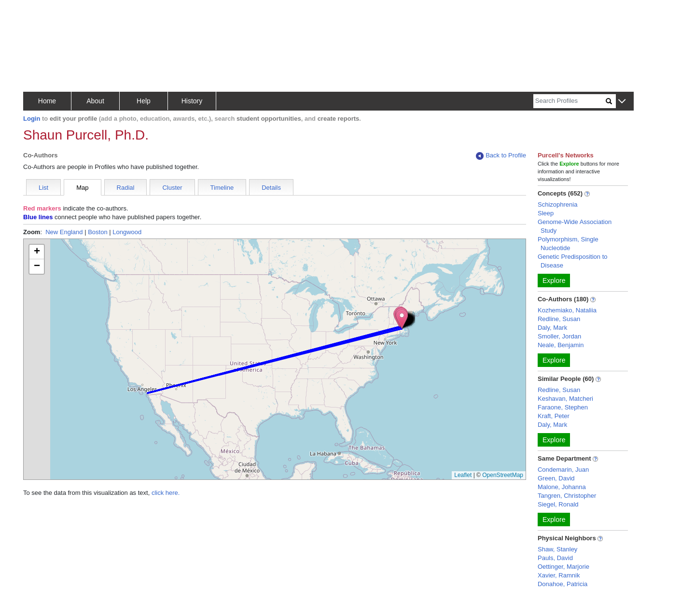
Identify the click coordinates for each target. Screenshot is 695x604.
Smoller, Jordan (559, 336)
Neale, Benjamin (561, 345)
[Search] (569, 101)
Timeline (222, 187)
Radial (126, 187)
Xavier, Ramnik (559, 575)
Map (82, 187)
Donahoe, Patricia (562, 584)
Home (47, 101)
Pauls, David (555, 558)
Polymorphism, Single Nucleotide (568, 244)
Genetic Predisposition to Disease (573, 261)
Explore (553, 280)
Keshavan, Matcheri (565, 398)
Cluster (172, 187)
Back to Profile (501, 156)
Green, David (556, 478)
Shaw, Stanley (557, 549)
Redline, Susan (559, 319)
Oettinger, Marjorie (563, 566)
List (43, 187)
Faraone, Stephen (563, 407)
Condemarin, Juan (563, 469)
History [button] (192, 101)
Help (144, 101)
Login (31, 118)
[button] (622, 101)
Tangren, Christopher (567, 495)
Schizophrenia (557, 204)
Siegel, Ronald (558, 504)
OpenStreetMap (502, 475)
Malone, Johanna (562, 487)
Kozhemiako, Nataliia (567, 310)
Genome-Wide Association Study (575, 226)
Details (271, 187)
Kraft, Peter (554, 416)
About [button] (95, 101)
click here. (166, 492)
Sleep (546, 213)
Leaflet (463, 475)
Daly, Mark (552, 327)
